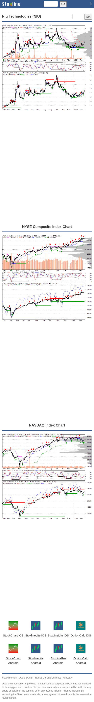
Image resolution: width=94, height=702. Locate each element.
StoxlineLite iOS (35, 635)
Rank (38, 677)
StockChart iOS (13, 635)
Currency (56, 677)
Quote (22, 677)
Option (46, 677)
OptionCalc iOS (81, 635)
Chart (30, 677)
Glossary (67, 677)
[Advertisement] (47, 172)
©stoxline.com (9, 677)
